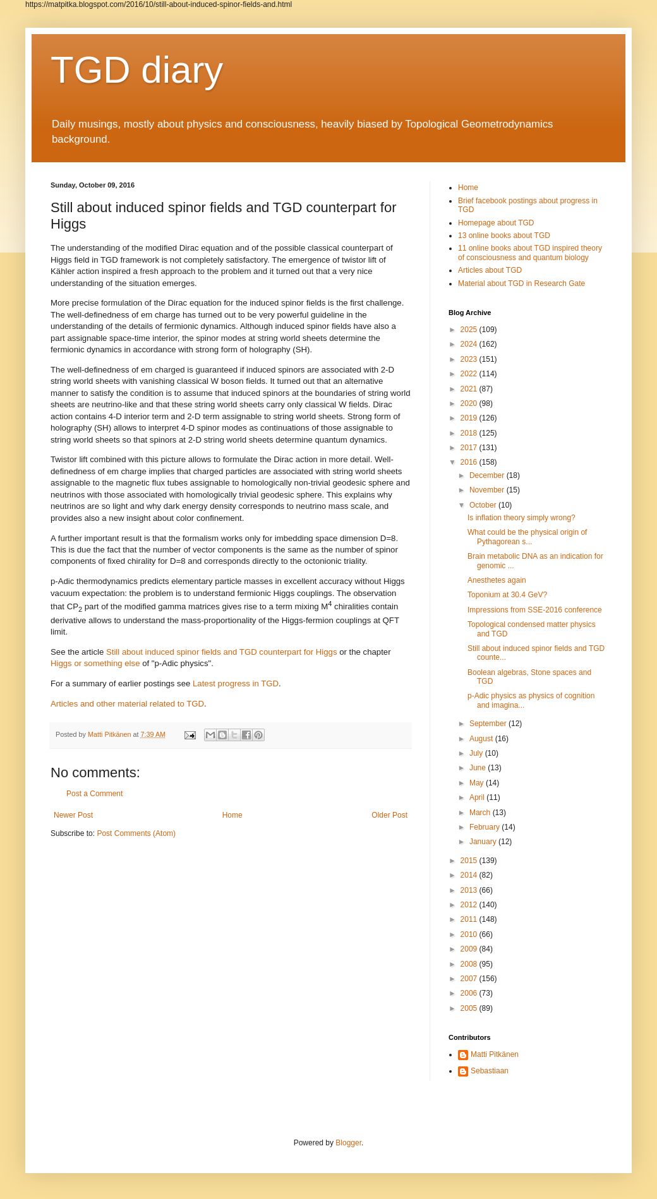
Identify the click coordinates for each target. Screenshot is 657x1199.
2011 (470, 919)
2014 (470, 875)
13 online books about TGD (504, 235)
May (477, 782)
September (489, 723)
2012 (470, 904)
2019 (470, 418)
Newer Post (73, 815)
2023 (470, 359)
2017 (470, 447)
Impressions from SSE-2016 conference (534, 609)
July (477, 753)
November (488, 490)
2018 (470, 433)
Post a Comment (94, 793)
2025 (470, 329)
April (477, 797)
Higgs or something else (95, 663)
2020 (470, 403)
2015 (470, 860)
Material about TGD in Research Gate (521, 283)
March (481, 812)
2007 (470, 978)
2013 (470, 890)
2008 (470, 964)
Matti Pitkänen (495, 1054)
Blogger (348, 1142)
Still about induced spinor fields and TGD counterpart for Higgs (221, 652)
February (485, 827)
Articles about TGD (490, 270)
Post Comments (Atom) (136, 833)
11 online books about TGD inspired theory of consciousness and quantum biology (530, 252)
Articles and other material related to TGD (127, 703)
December (488, 475)
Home (232, 815)
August (482, 738)
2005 (470, 1008)
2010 (470, 934)
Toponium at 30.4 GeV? (507, 594)
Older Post (389, 815)
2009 (470, 949)
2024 (470, 344)
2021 (470, 389)
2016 (470, 462)
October (483, 505)
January (483, 841)
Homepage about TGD (496, 222)
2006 (470, 993)
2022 (470, 373)
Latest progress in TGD (236, 683)
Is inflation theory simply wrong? (521, 517)
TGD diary (137, 70)
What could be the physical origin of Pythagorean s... (527, 537)
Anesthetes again (496, 580)
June (478, 767)
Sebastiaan (490, 1070)
